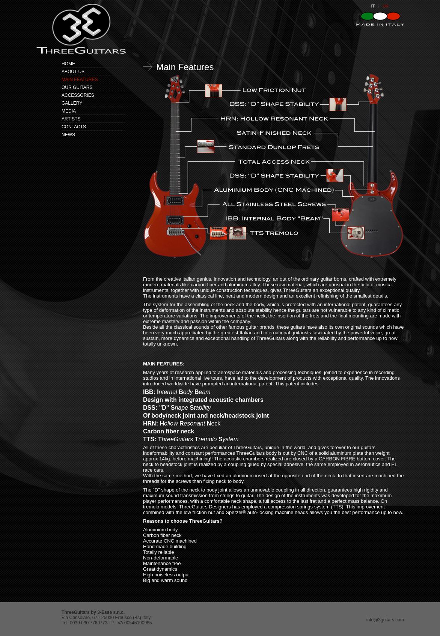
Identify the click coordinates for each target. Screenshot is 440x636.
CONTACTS (74, 126)
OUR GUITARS (77, 87)
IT (373, 6)
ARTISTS (71, 119)
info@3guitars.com (385, 619)
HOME (68, 63)
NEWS (68, 134)
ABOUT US (73, 71)
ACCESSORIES (78, 95)
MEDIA (69, 111)
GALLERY (72, 103)
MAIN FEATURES (80, 79)
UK (385, 6)
